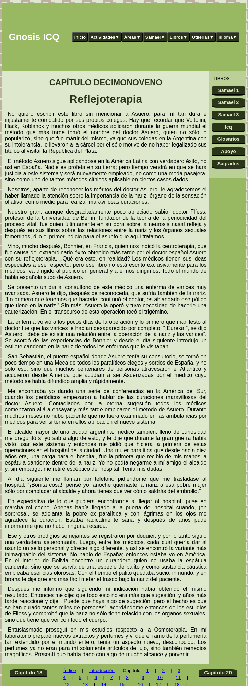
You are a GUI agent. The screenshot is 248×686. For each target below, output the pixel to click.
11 (178, 677)
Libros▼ (179, 37)
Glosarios (228, 139)
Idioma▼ (228, 37)
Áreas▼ (132, 37)
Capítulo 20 (218, 672)
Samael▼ (155, 37)
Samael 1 (228, 90)
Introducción (102, 670)
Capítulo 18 (29, 672)
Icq (228, 127)
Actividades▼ (105, 37)
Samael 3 (228, 114)
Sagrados (228, 163)
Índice (69, 670)
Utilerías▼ (203, 37)
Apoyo (228, 151)
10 (160, 677)
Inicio (80, 37)
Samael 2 (228, 102)
